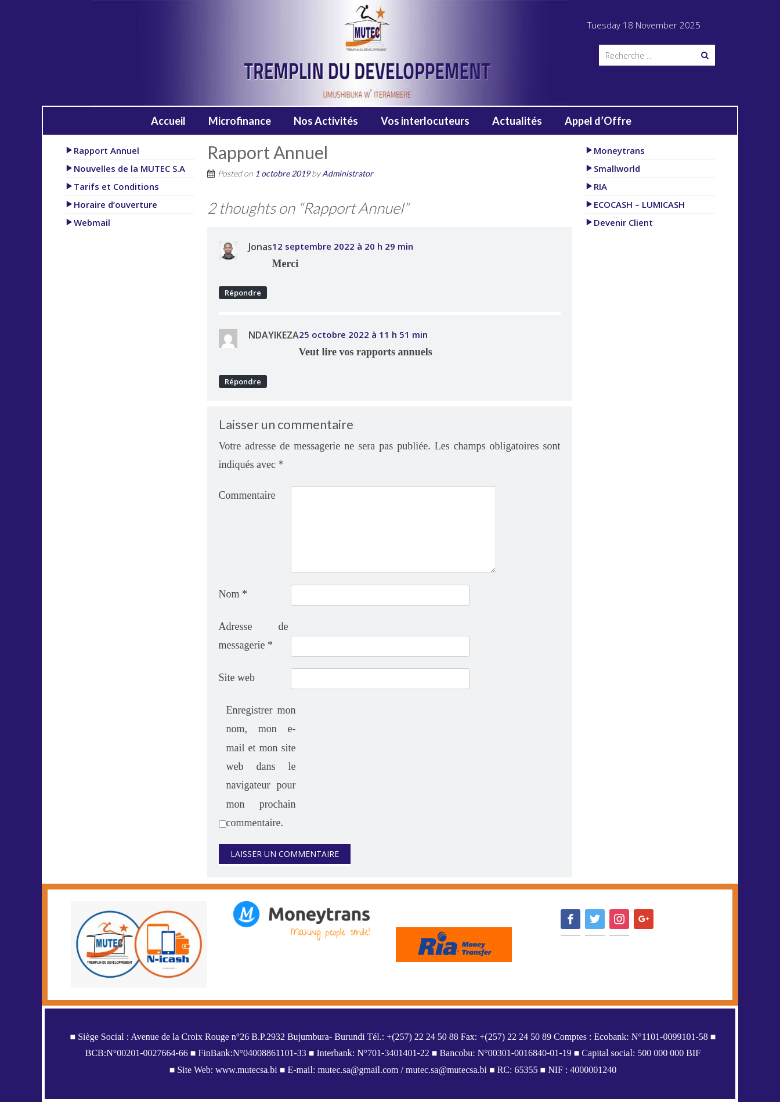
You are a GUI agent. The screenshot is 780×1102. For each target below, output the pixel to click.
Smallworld (612, 168)
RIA (596, 186)
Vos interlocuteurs (425, 120)
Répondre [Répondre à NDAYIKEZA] (243, 381)
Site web (237, 677)
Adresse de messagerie (253, 636)
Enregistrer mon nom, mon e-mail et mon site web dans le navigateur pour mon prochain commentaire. (261, 766)
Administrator (347, 173)
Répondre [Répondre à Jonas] (243, 292)
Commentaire (247, 495)
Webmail (87, 222)
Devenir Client (619, 222)
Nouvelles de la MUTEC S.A (125, 168)
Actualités (517, 120)
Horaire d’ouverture (111, 204)
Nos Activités (326, 120)
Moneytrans (615, 150)
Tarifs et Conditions (112, 186)
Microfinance (239, 120)
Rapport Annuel (102, 150)
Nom (233, 594)
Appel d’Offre (598, 120)
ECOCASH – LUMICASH (635, 204)
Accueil (168, 120)
